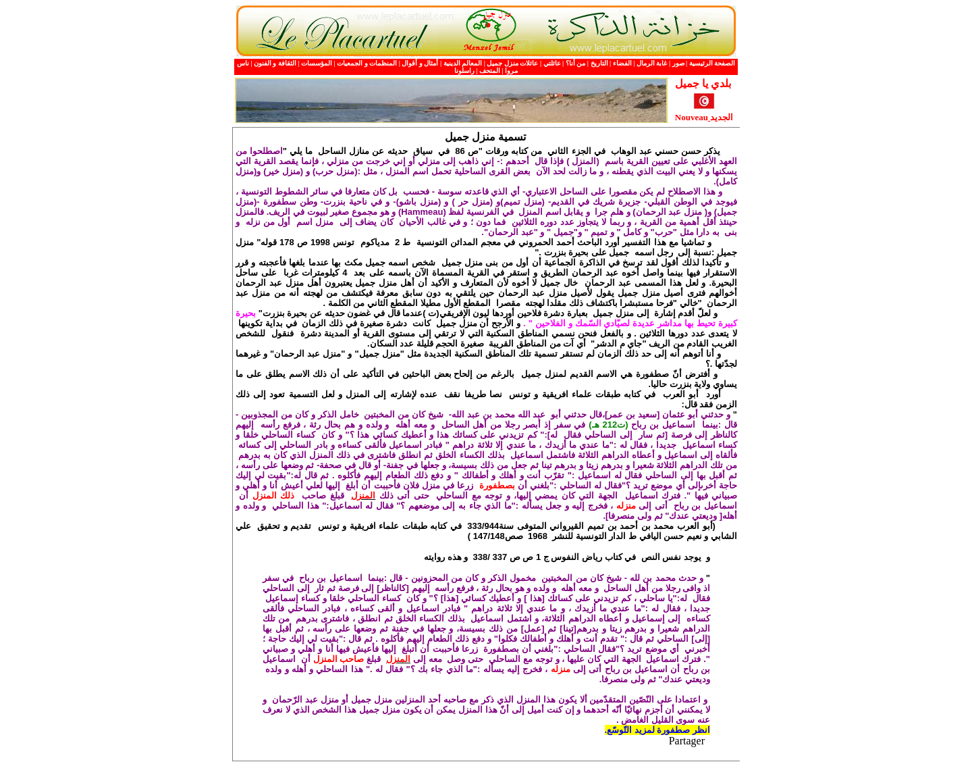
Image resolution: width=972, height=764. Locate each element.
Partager (687, 740)
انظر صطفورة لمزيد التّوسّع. (657, 730)
